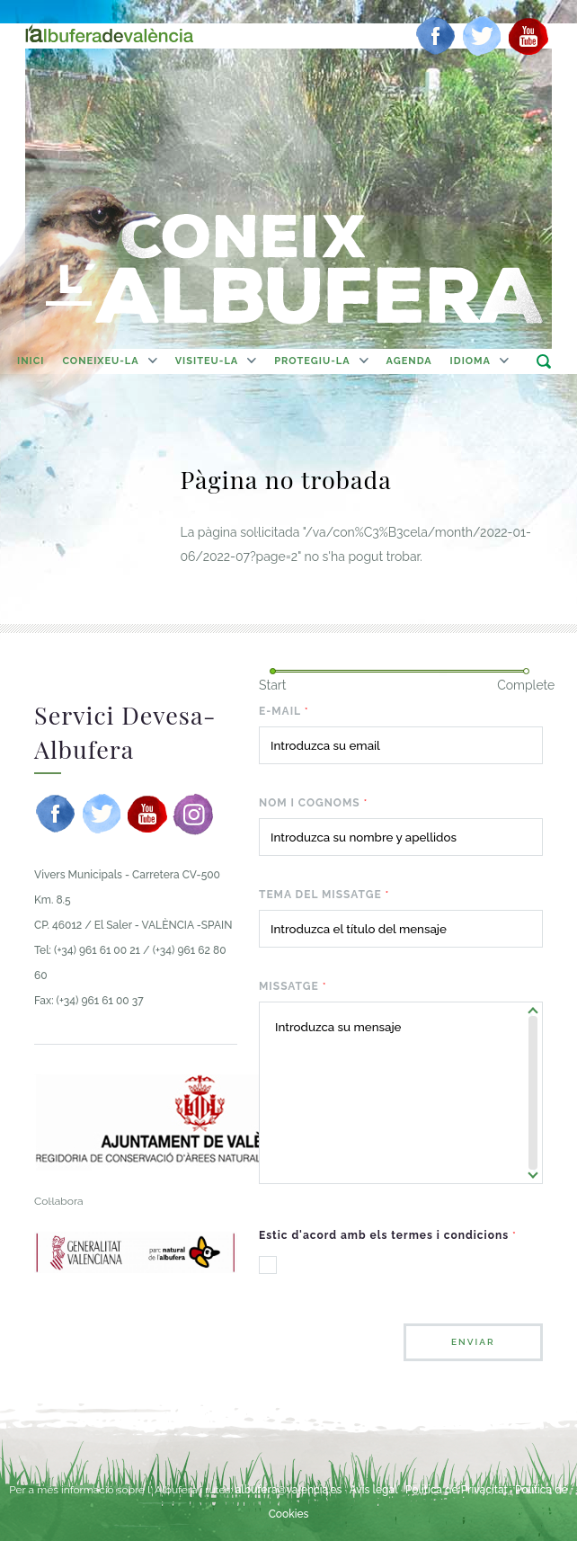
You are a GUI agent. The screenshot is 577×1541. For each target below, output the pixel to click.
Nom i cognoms (313, 803)
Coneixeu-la (100, 361)
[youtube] (528, 36)
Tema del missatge (324, 894)
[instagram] (193, 813)
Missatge (293, 986)
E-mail (284, 711)
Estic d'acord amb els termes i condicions (388, 1235)
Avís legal (374, 1489)
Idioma (470, 361)
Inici (30, 361)
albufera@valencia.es (288, 1489)
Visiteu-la (207, 361)
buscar (543, 361)
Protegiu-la (312, 361)
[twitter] (481, 36)
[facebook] (435, 36)
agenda (409, 361)
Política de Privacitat (457, 1489)
